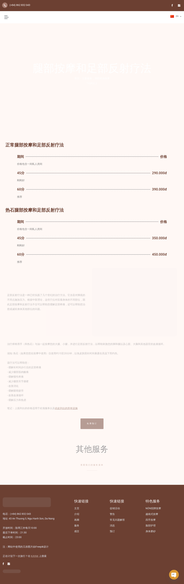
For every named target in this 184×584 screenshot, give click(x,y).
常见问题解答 (117, 519)
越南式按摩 (152, 514)
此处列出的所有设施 (66, 408)
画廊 (76, 519)
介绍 (76, 514)
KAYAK (34, 556)
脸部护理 (151, 525)
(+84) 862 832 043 (20, 5)
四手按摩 (151, 519)
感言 (76, 531)
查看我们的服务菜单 (92, 465)
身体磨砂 (151, 531)
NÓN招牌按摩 (153, 508)
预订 (112, 531)
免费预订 (92, 423)
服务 (76, 525)
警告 (112, 514)
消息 (112, 525)
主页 (76, 508)
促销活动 (115, 508)
